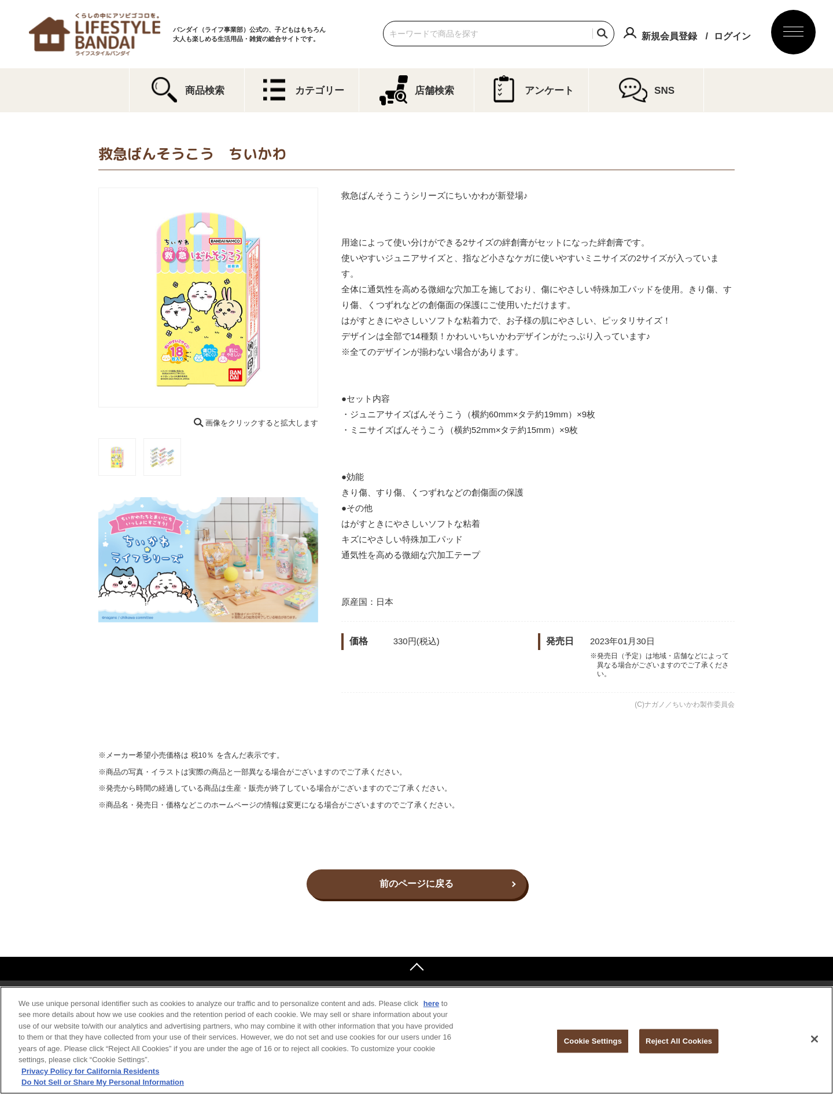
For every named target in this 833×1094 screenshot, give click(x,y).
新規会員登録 (669, 36)
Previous (90, 297)
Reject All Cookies (679, 1041)
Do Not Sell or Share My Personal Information (102, 1082)
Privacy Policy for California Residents (90, 1071)
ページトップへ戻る (416, 968)
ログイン (732, 36)
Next (326, 297)
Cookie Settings (593, 1041)
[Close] (814, 1039)
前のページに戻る (416, 884)
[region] (416, 1040)
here (431, 1003)
